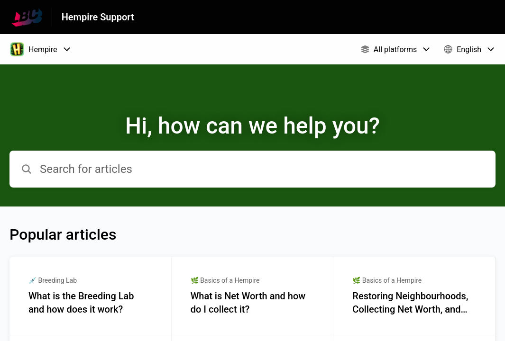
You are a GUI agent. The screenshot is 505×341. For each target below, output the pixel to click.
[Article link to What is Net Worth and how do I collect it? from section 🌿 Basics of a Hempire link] (253, 296)
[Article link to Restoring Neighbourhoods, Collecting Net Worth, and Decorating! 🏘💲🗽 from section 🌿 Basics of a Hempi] (414, 296)
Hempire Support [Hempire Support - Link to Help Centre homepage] (98, 17)
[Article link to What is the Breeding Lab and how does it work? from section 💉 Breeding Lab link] (90, 296)
